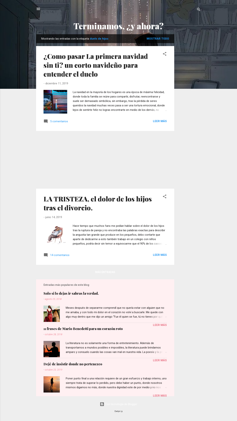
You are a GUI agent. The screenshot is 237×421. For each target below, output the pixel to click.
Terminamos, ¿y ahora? (119, 25)
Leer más (160, 121)
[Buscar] (198, 10)
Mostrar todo (158, 38)
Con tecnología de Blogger (118, 404)
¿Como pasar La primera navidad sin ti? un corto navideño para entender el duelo (96, 65)
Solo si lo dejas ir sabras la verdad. (71, 293)
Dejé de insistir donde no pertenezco (73, 364)
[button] (164, 54)
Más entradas (105, 272)
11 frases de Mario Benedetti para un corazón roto (83, 328)
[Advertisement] (189, 89)
